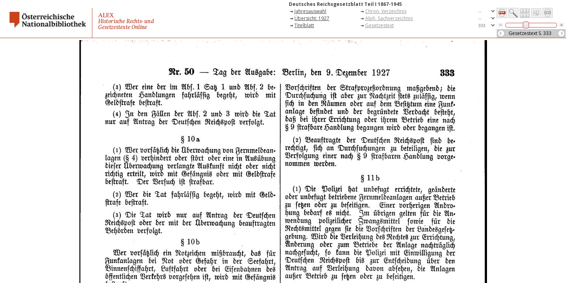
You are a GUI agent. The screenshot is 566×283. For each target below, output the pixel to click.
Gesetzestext (379, 25)
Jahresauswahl (310, 11)
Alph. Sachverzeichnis (389, 18)
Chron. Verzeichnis (385, 11)
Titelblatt (304, 25)
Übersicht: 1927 (311, 18)
